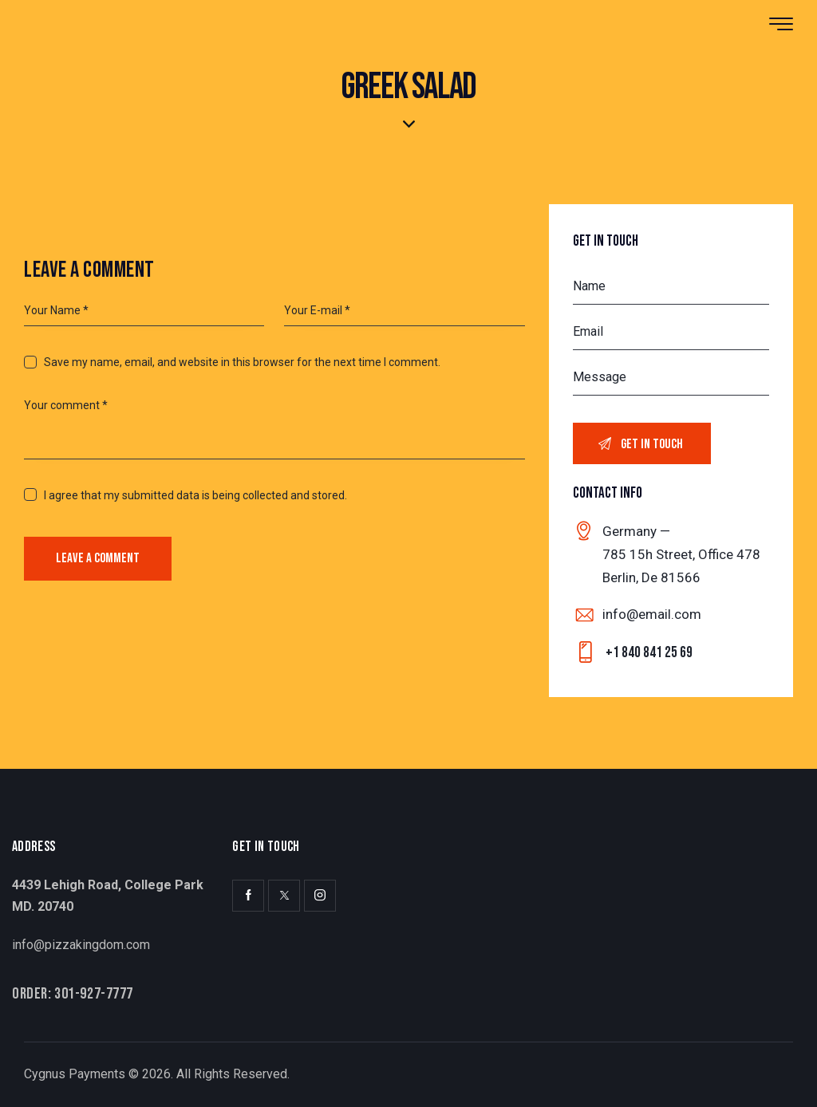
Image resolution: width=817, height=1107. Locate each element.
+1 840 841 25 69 (649, 653)
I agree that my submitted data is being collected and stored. (195, 495)
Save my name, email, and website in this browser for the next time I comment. (242, 362)
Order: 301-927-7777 (72, 994)
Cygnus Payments (74, 1073)
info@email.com (651, 614)
